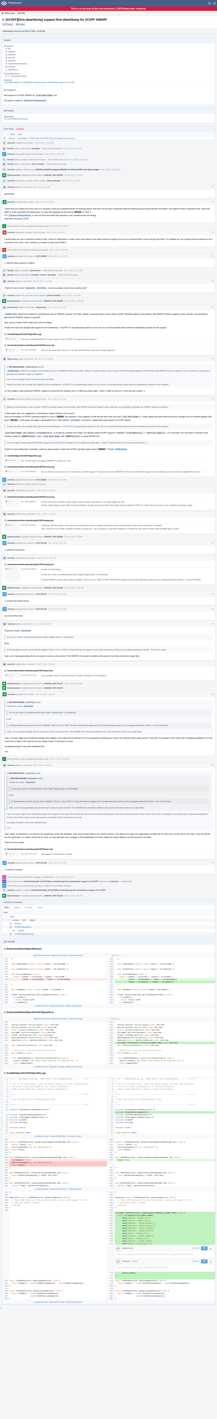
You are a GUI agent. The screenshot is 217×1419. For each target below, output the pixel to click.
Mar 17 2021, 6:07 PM (57, 863)
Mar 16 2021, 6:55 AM (46, 490)
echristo (11, 67)
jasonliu (11, 57)
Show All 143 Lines (57, 1189)
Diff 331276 (41, 609)
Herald (10, 148)
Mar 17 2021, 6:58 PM (74, 896)
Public (22, 24)
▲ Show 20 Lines (41, 1006)
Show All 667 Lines (57, 1302)
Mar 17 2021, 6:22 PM (64, 877)
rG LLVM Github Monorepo (16, 119)
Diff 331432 (41, 863)
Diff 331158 (41, 543)
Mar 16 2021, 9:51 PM (57, 543)
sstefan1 (35, 275)
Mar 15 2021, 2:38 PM (56, 232)
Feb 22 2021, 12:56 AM (110, 170)
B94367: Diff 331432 (54, 896)
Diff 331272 (41, 594)
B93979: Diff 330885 (54, 301)
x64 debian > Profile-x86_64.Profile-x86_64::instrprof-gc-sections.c (47, 138)
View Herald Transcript (52, 148)
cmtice (43, 275)
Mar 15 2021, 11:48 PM (74, 301)
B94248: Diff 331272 (54, 683)
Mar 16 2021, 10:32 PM (74, 588)
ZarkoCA (12, 54)
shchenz (17, 31)
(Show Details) (54, 181)
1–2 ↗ (10, 350)
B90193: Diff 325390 (54, 175)
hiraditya (36, 148)
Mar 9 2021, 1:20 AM (41, 187)
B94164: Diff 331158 (54, 588)
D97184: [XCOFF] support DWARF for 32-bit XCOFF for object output (67, 169)
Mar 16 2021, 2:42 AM (56, 307)
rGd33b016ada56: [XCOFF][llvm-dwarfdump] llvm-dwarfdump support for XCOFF (39, 82)
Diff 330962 (41, 480)
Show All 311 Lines (58, 1019)
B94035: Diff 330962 (54, 537)
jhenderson (13, 70)
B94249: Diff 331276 (54, 688)
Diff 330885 (41, 256)
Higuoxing (41, 307)
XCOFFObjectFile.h (22, 927)
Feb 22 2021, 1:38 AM (74, 175)
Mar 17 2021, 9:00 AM (46, 664)
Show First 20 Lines (41, 955)
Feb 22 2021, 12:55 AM (44, 143)
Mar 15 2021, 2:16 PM (45, 202)
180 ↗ (10, 525)
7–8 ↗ (10, 675)
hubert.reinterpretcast (17, 64)
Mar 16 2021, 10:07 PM (47, 558)
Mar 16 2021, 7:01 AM (46, 514)
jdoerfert (12, 61)
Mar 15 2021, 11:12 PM (42, 281)
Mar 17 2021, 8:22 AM (57, 594)
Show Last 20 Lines (74, 1006)
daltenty (11, 51)
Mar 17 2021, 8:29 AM (57, 609)
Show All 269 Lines (57, 1136)
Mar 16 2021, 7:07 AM (74, 537)
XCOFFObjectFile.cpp (24, 934)
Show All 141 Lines (58, 955)
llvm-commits (38, 164)
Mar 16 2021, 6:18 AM (57, 480)
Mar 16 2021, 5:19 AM (44, 359)
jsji (9, 48)
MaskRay (51, 275)
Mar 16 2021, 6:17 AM (57, 399)
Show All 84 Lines (57, 1006)
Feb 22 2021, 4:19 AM (70, 181)
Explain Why (126, 881)
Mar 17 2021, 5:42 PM (42, 765)
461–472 (10, 339)
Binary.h (18, 923)
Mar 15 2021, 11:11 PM (58, 256)
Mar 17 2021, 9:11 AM (74, 684)
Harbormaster (13, 175)
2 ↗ (9, 501)
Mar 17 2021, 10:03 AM (45, 694)
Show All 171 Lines (57, 1067)
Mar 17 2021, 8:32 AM (42, 624)
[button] (214, 3)
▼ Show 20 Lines (75, 955)
